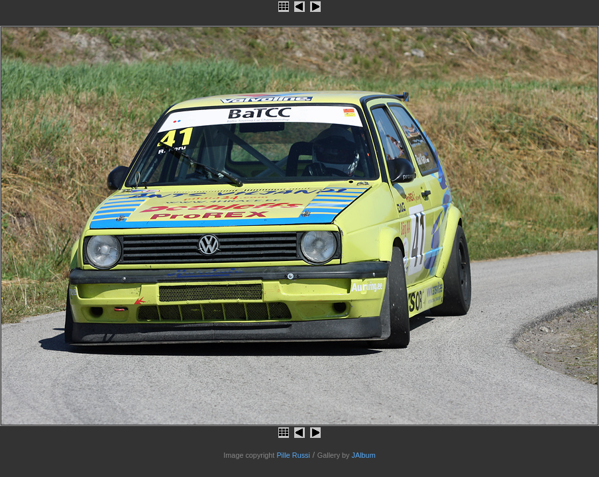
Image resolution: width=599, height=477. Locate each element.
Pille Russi (293, 455)
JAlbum (364, 455)
